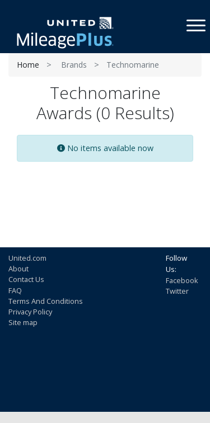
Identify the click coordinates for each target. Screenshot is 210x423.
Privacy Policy (30, 312)
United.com (27, 258)
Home (28, 64)
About (18, 269)
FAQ (15, 290)
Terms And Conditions (45, 301)
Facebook (182, 280)
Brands (74, 64)
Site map (23, 322)
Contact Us (26, 279)
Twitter (177, 291)
